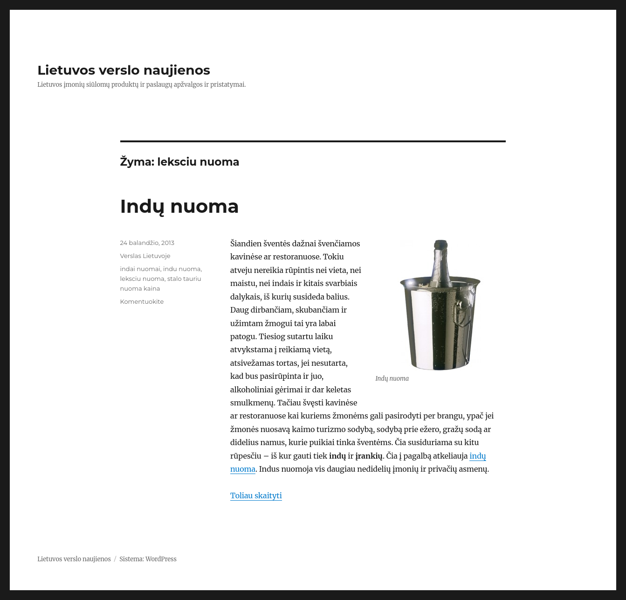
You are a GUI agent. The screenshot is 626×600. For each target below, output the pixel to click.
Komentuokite (142, 301)
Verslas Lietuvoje (145, 255)
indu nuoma (181, 268)
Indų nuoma (179, 206)
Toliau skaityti (256, 495)
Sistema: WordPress (148, 559)
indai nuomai (140, 268)
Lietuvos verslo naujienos (123, 70)
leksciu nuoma (142, 278)
